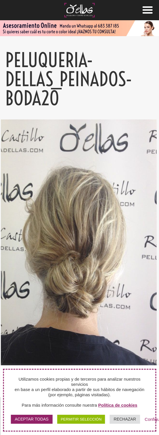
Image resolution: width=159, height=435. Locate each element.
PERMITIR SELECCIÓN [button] (81, 419)
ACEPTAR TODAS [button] (32, 419)
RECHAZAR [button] (125, 419)
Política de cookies (117, 405)
